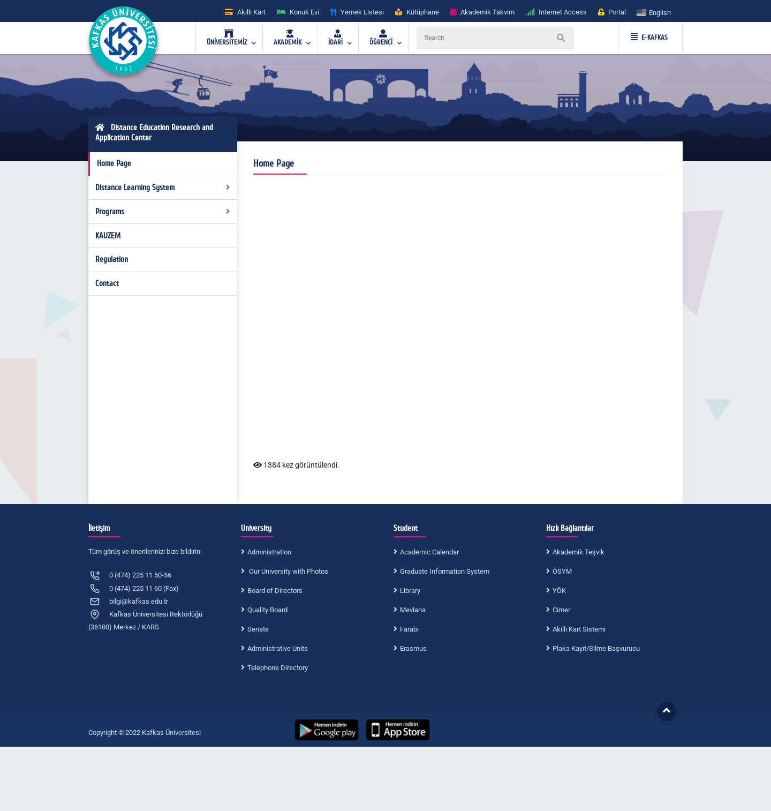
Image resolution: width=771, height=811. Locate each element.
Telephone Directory (277, 668)
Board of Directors (275, 591)
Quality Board (267, 610)
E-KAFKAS (649, 37)
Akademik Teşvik (578, 552)
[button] (654, 12)
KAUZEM (107, 236)
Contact (107, 283)
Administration (269, 552)
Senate (258, 629)
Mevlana (413, 610)
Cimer (561, 610)
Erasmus (413, 648)
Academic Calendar (429, 552)
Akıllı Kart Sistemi (579, 629)
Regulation (111, 259)
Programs (163, 211)
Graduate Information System (444, 571)
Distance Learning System (163, 187)
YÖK (559, 591)
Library (410, 591)
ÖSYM (562, 571)
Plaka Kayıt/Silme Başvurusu (596, 648)
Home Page (114, 163)
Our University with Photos (287, 571)
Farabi (409, 629)
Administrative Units (277, 648)
